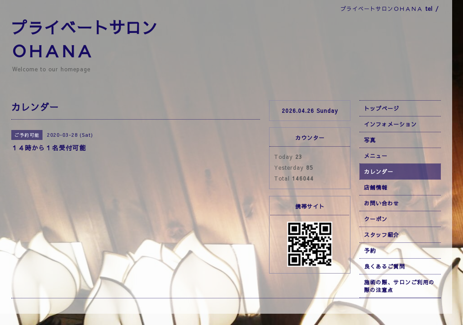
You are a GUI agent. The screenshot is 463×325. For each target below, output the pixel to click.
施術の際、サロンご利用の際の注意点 (399, 286)
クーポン (375, 219)
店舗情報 (375, 187)
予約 (370, 250)
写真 (370, 140)
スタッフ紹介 (381, 234)
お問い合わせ (381, 203)
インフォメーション (390, 124)
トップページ (381, 108)
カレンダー (378, 171)
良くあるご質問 (384, 266)
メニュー (375, 155)
